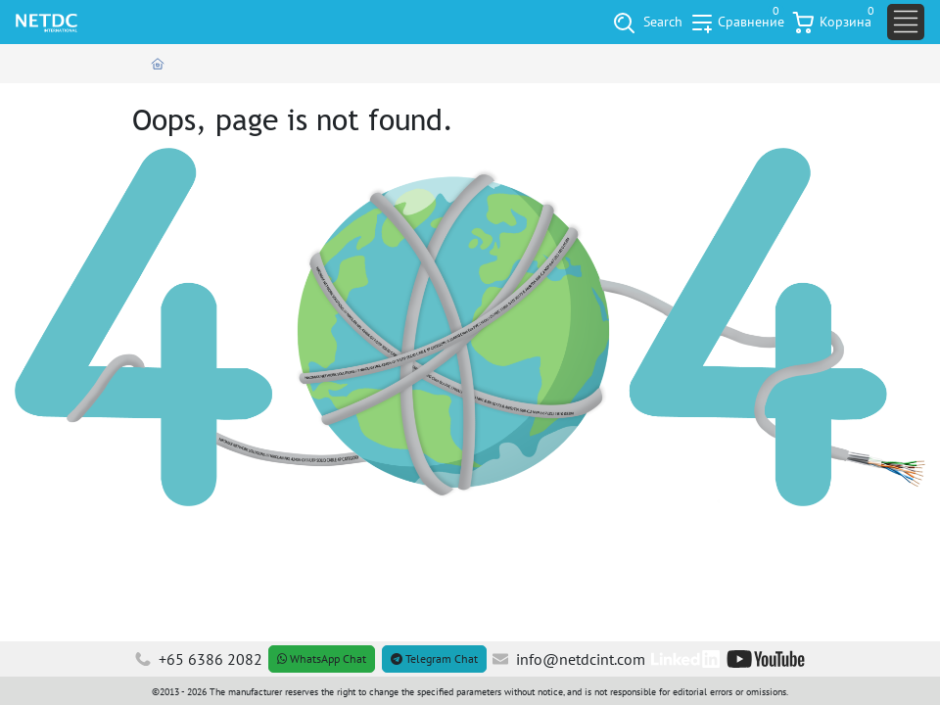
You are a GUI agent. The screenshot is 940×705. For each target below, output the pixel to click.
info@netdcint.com (569, 659)
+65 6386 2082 (198, 659)
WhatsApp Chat (321, 658)
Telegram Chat (434, 658)
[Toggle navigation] (905, 22)
